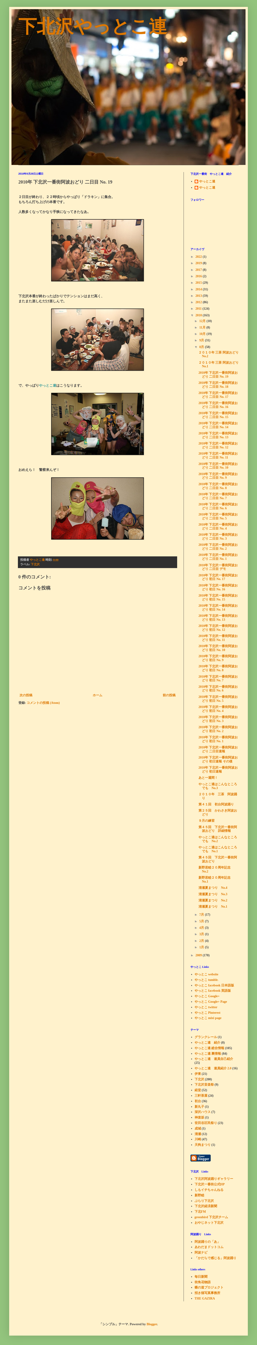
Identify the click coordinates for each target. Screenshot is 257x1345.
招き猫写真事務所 (207, 1293)
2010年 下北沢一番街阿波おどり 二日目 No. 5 (218, 516)
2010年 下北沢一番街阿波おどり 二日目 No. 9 (218, 476)
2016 (199, 276)
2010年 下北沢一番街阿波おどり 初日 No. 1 (218, 739)
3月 (202, 934)
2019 (199, 263)
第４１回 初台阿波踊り (216, 804)
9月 (202, 340)
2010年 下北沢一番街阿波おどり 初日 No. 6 (218, 688)
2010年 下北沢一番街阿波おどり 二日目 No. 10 (218, 466)
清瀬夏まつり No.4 (212, 887)
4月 (202, 927)
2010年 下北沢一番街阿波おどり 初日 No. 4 (218, 709)
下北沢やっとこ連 (92, 26)
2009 (199, 955)
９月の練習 (206, 820)
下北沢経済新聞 (206, 1206)
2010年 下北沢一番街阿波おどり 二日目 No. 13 (218, 435)
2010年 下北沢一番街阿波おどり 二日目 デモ (218, 567)
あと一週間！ (208, 777)
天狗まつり (203, 1145)
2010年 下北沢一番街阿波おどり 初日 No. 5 (218, 698)
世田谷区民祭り (206, 1123)
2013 (199, 295)
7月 (202, 914)
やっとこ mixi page (208, 1018)
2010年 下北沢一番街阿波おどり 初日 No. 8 (218, 668)
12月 (203, 321)
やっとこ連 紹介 (207, 1042)
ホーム (97, 695)
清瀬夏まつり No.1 (212, 906)
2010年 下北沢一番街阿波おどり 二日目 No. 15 (218, 415)
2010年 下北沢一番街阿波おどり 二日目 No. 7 (218, 496)
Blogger (152, 1324)
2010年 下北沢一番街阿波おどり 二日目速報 (218, 749)
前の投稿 (169, 695)
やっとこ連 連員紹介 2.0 (213, 1068)
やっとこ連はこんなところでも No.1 (217, 849)
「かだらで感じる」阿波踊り (215, 1258)
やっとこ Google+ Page (211, 1001)
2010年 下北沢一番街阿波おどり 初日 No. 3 (218, 719)
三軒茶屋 (201, 1095)
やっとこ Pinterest (208, 1012)
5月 (202, 921)
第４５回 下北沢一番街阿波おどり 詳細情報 (217, 829)
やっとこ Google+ (207, 996)
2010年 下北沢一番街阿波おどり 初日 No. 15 (218, 597)
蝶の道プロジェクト (209, 1287)
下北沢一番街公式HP (210, 1184)
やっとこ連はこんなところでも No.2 (217, 839)
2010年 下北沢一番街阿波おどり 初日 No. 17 (218, 577)
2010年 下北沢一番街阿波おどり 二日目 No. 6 (218, 506)
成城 (198, 1128)
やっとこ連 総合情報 (209, 1048)
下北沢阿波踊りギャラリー (214, 1179)
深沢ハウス (203, 1112)
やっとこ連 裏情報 (208, 1053)
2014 (199, 289)
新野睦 (199, 1195)
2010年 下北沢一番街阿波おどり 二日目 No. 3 (218, 536)
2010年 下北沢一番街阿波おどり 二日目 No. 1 (218, 557)
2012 (199, 302)
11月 (202, 327)
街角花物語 (203, 1282)
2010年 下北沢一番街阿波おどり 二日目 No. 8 (218, 486)
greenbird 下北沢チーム (211, 1217)
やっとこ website (206, 974)
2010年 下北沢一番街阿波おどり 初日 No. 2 (218, 729)
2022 (199, 256)
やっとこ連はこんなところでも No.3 (217, 786)
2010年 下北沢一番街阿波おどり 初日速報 (218, 769)
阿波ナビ (201, 1252)
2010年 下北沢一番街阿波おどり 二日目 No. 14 (218, 425)
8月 (202, 347)
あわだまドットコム (209, 1247)
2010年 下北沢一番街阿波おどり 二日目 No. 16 (218, 405)
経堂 (198, 1090)
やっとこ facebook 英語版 (213, 990)
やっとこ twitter (206, 1007)
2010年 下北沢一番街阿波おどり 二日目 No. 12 (218, 445)
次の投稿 (26, 695)
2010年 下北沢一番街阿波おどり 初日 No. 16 (218, 587)
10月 (203, 334)
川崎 (198, 1139)
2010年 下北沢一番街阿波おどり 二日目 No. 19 (218, 374)
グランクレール (206, 1037)
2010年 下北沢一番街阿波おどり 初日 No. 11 (218, 638)
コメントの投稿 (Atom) (43, 703)
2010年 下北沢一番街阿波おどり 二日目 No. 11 (218, 455)
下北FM (200, 1211)
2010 (199, 315)
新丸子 (199, 1106)
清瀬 (198, 1134)
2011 (199, 308)
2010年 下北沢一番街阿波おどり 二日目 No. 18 (218, 384)
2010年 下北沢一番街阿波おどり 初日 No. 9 (218, 658)
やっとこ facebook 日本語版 (214, 985)
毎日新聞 (201, 1276)
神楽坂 (199, 1117)
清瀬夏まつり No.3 (212, 894)
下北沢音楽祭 (204, 1084)
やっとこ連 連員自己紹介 (214, 1059)
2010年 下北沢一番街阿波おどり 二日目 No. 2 (218, 546)
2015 (199, 282)
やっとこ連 (207, 181)
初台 (198, 1101)
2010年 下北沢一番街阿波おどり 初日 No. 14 (218, 607)
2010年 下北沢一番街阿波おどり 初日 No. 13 (218, 617)
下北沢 (35, 564)
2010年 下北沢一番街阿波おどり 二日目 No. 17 (218, 395)
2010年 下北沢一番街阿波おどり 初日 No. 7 (218, 678)
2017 (199, 270)
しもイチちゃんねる (209, 1190)
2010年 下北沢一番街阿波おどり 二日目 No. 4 (218, 526)
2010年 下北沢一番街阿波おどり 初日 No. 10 (218, 648)
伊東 (198, 1074)
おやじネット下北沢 (209, 1222)
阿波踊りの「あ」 (207, 1241)
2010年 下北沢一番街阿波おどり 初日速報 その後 (218, 759)
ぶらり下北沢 (204, 1201)
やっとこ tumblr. (206, 980)
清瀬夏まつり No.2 (212, 900)
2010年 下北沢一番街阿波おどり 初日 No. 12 (218, 627)
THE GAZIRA (205, 1298)
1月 (202, 947)
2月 (202, 941)
